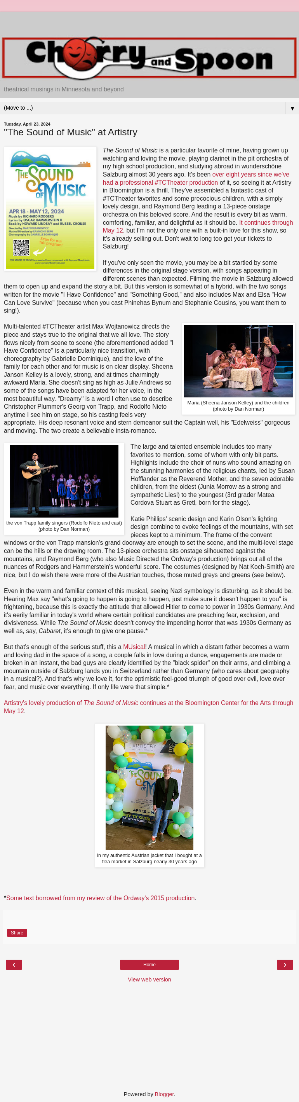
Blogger (164, 1094)
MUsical (134, 647)
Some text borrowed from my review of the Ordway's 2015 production (100, 898)
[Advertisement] (149, 21)
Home (149, 964)
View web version (149, 979)
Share (17, 933)
